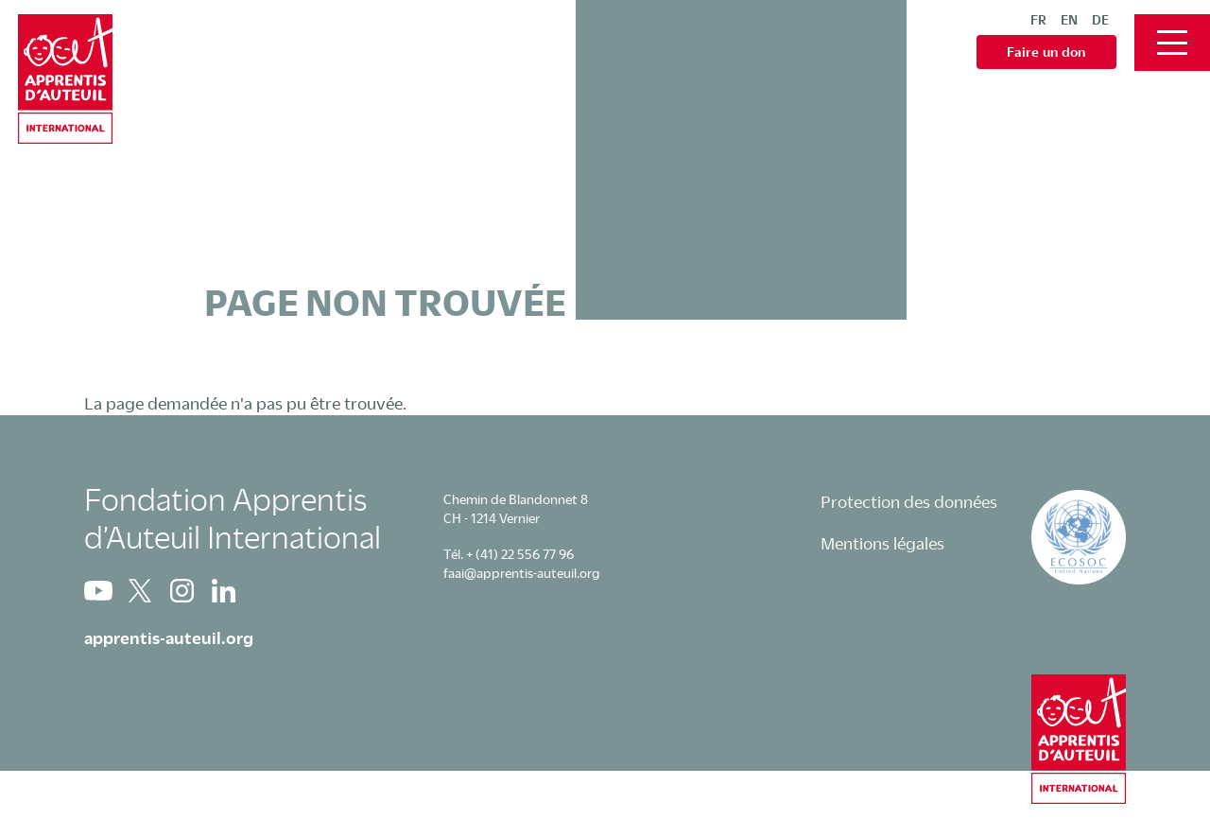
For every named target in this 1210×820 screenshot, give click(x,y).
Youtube (98, 590)
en (1069, 19)
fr (1038, 19)
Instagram (181, 590)
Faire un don (1046, 51)
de (1100, 19)
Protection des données (909, 501)
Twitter (140, 590)
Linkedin (223, 590)
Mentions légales (882, 542)
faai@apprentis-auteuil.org (521, 573)
